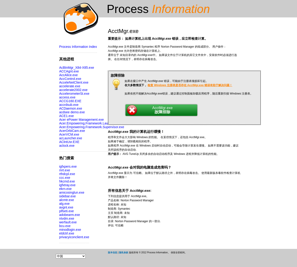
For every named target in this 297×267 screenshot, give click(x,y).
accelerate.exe (69, 86)
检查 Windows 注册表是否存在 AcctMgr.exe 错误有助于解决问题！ (190, 85)
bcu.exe (65, 226)
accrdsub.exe (68, 105)
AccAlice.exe (68, 75)
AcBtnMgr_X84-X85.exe (76, 67)
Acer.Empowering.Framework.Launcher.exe (90, 123)
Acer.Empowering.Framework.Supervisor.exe (91, 127)
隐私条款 (123, 252)
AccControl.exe (70, 79)
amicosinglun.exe (71, 192)
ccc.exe (64, 177)
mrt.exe (64, 170)
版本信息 (112, 252)
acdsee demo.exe (72, 112)
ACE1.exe (66, 116)
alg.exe (64, 203)
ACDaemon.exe (70, 108)
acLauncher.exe (70, 138)
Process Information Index (78, 47)
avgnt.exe (66, 207)
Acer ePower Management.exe (81, 119)
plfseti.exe (66, 211)
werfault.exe (68, 222)
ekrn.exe (65, 189)
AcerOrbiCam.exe (72, 131)
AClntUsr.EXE (69, 142)
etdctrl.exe (66, 233)
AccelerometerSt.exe (74, 93)
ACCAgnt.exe (69, 71)
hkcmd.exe (67, 181)
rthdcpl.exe (67, 174)
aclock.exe (66, 145)
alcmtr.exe (66, 200)
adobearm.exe (69, 215)
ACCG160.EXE (70, 101)
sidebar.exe (67, 196)
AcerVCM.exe (69, 134)
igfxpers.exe (68, 166)
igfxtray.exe (67, 185)
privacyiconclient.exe (74, 237)
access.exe (67, 97)
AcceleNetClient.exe (73, 82)
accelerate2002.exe (73, 90)
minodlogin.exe (70, 229)
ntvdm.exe (66, 218)
